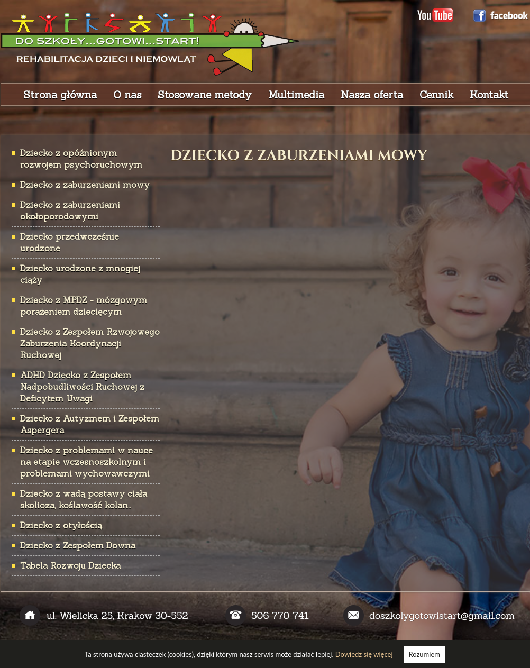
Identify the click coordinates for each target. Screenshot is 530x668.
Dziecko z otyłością (61, 525)
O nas (127, 94)
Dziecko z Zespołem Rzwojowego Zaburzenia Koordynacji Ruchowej (90, 343)
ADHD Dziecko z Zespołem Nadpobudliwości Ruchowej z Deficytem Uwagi (82, 387)
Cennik (436, 94)
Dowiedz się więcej (364, 654)
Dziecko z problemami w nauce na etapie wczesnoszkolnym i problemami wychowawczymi (86, 462)
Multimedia (296, 94)
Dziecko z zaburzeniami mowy (85, 184)
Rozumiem (424, 654)
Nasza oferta (372, 94)
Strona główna (60, 94)
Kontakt (489, 94)
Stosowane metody (205, 94)
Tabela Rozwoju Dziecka (70, 565)
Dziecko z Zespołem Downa (77, 545)
